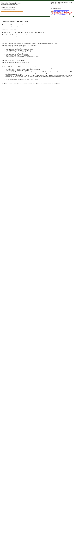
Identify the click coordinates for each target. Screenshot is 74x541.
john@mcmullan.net (57, 6)
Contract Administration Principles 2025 (61, 10)
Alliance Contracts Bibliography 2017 (60, 11)
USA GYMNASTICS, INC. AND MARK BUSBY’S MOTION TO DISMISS (23, 32)
